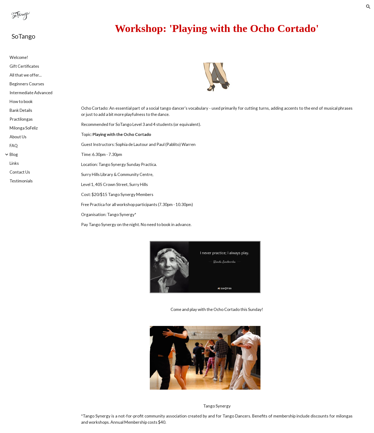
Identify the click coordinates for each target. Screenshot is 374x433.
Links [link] (14, 163)
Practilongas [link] (21, 119)
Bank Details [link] (21, 110)
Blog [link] (14, 154)
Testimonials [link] (21, 180)
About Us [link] (18, 136)
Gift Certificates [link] (24, 66)
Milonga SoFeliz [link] (24, 127)
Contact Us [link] (20, 172)
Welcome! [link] (19, 57)
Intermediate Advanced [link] (31, 92)
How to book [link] (21, 101)
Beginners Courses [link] (27, 83)
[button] (368, 6)
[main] (216, 28)
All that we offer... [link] (26, 74)
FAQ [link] (14, 145)
